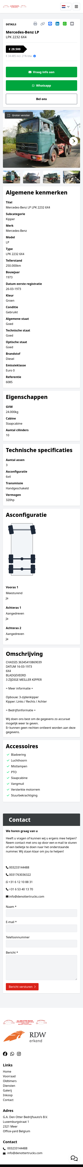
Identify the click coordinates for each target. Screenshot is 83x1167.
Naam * (41, 911)
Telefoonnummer (41, 941)
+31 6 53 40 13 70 (21, 889)
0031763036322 (20, 875)
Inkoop (8, 1095)
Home (7, 1071)
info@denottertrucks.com (26, 896)
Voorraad (9, 1076)
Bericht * (41, 965)
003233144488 (19, 867)
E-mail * (41, 926)
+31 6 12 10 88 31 (21, 882)
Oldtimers (10, 1081)
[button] (9, 141)
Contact (8, 1100)
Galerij (7, 1090)
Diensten (9, 1086)
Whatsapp (41, 86)
